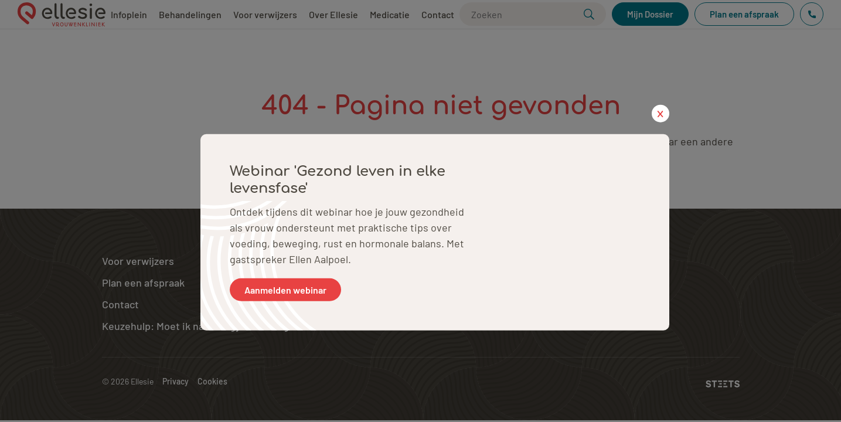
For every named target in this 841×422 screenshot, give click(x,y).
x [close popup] (660, 113)
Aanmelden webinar (285, 289)
